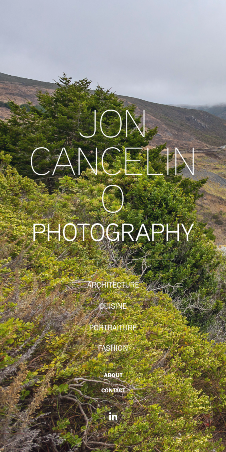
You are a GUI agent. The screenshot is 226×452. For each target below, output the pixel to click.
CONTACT (113, 390)
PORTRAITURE (113, 327)
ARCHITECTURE (113, 285)
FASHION (113, 348)
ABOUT (113, 375)
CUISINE (113, 306)
